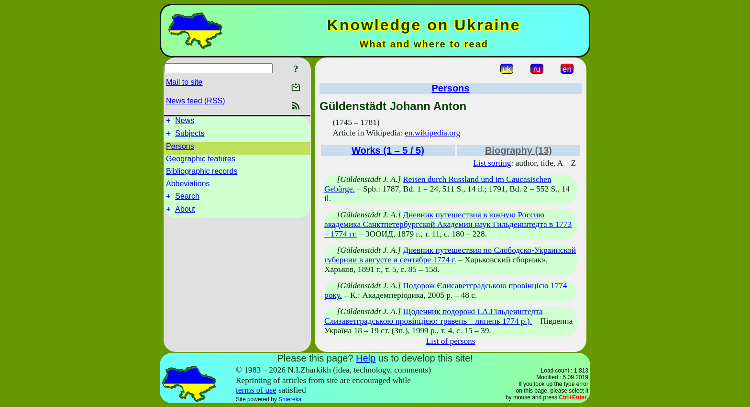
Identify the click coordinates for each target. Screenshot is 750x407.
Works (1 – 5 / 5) (388, 150)
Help (365, 358)
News (184, 122)
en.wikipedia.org (432, 132)
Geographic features (200, 162)
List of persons (450, 341)
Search (187, 200)
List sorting (492, 163)
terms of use (256, 390)
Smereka (289, 399)
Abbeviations (188, 186)
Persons (180, 149)
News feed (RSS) (195, 101)
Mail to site (184, 82)
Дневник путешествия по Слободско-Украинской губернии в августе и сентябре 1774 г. (450, 255)
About (185, 215)
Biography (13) (518, 150)
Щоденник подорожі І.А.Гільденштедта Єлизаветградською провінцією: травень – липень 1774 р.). (433, 316)
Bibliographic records (201, 174)
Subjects (189, 136)
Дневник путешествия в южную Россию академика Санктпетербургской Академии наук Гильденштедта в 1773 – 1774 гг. (448, 224)
